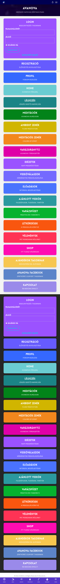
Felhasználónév (12, 29)
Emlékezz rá (12, 45)
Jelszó (8, 37)
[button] (56, 2)
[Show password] (52, 40)
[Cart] (52, 2)
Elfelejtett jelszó (30, 55)
